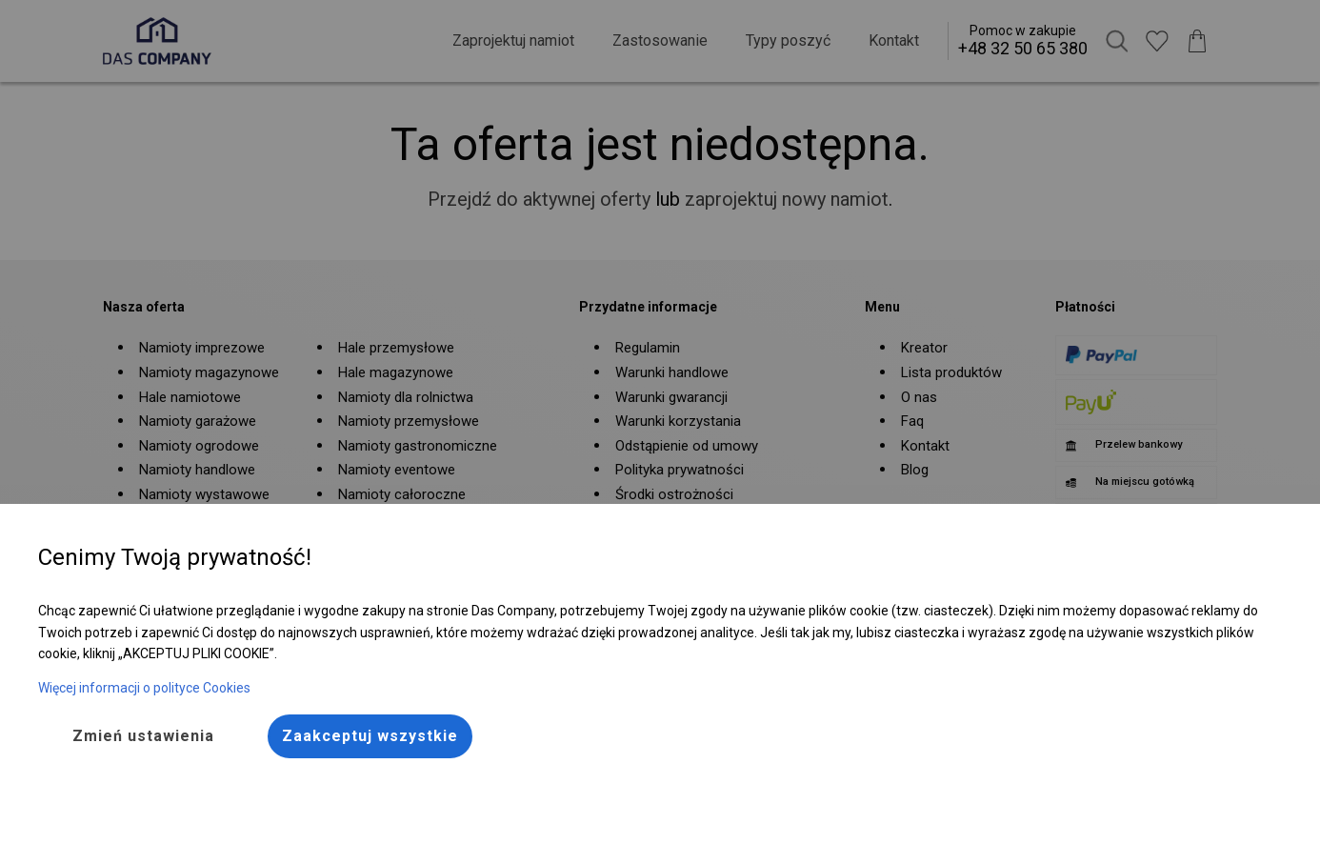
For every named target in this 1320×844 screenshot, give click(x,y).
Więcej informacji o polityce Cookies (144, 687)
